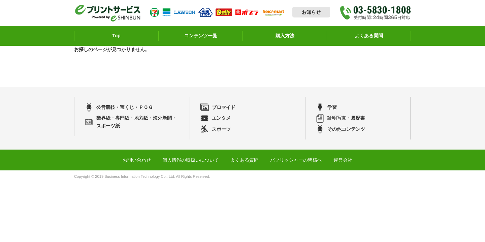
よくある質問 (244, 160)
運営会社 (342, 160)
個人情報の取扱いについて (190, 160)
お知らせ (311, 12)
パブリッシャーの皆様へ (296, 160)
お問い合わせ (137, 160)
